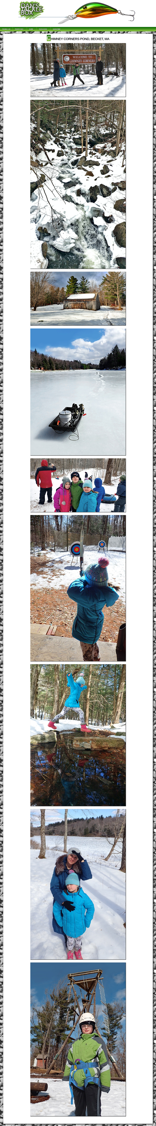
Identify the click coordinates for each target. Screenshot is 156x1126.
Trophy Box (19, 29)
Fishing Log (6, 29)
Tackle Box (43, 29)
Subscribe (56, 29)
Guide (31, 29)
